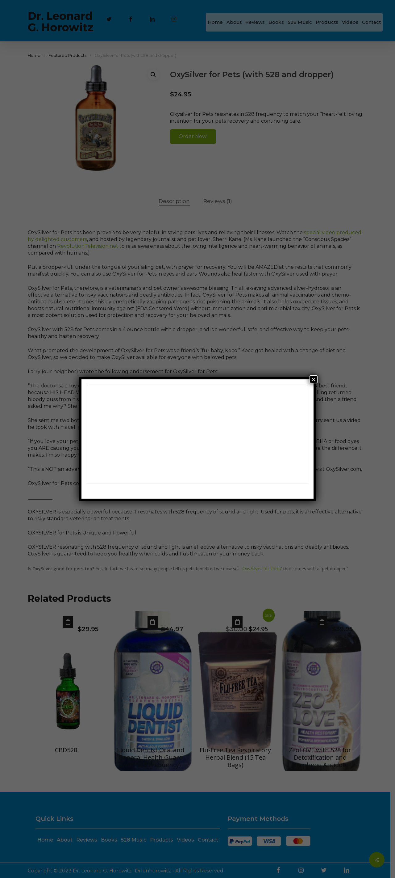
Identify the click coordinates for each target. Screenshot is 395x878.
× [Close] (313, 379)
